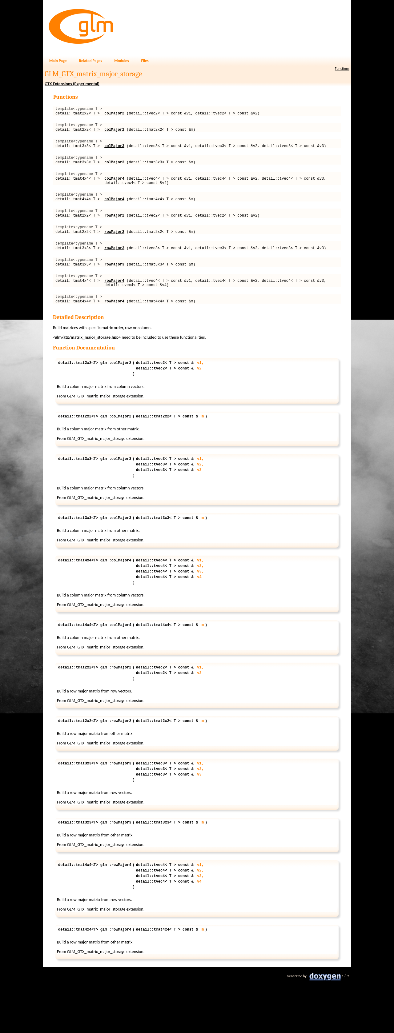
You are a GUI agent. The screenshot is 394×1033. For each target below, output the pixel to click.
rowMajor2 (114, 229)
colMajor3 (114, 151)
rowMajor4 (114, 301)
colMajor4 (114, 187)
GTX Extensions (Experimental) (72, 83)
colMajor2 (114, 115)
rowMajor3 (114, 265)
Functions (342, 68)
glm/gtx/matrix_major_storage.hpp (87, 361)
